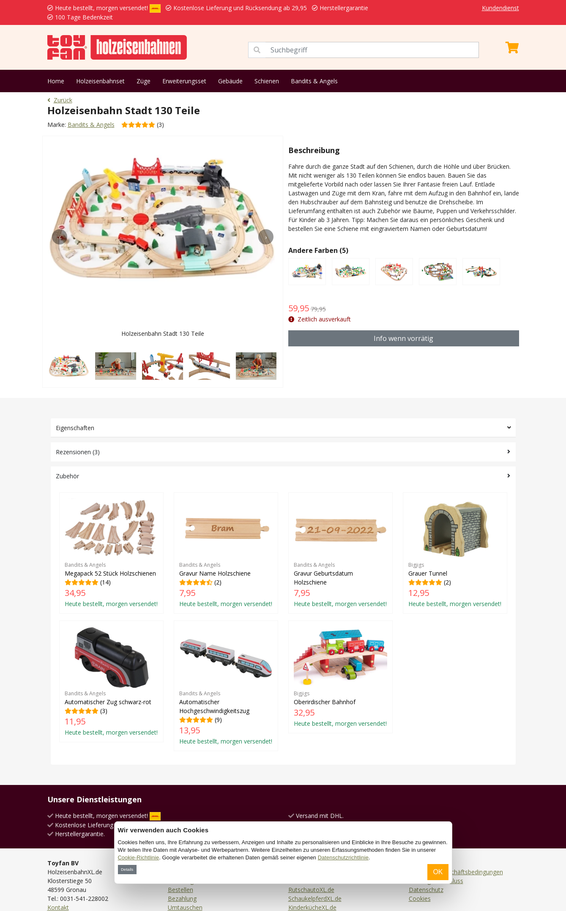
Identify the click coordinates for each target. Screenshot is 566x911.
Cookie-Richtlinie (138, 857)
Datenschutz (426, 890)
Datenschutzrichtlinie (343, 857)
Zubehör (67, 476)
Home (55, 81)
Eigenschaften (75, 428)
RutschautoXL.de (311, 890)
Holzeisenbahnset (100, 81)
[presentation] (59, 236)
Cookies (420, 899)
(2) (226, 553)
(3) (111, 681)
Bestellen (180, 890)
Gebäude (230, 81)
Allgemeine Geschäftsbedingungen (456, 872)
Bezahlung (182, 899)
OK (438, 871)
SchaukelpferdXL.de (315, 899)
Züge (143, 81)
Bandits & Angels (314, 81)
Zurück (59, 100)
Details (127, 869)
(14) (111, 553)
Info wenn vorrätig (403, 338)
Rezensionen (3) (78, 452)
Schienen (266, 81)
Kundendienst (500, 8)
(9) (226, 685)
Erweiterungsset (184, 81)
